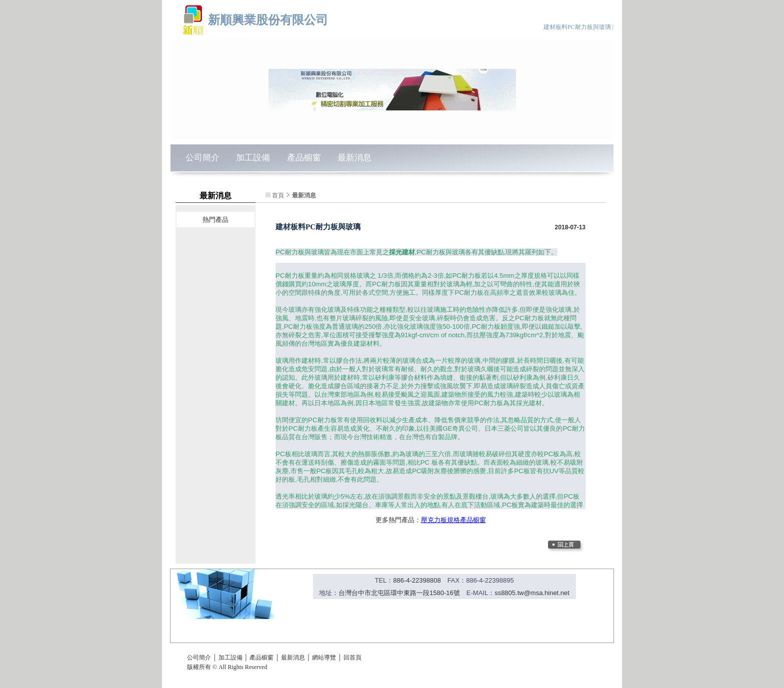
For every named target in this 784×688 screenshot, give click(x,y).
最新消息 (355, 157)
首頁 (278, 195)
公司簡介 (203, 157)
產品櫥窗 (304, 157)
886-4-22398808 (416, 580)
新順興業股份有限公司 (268, 19)
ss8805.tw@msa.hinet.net (532, 593)
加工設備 (253, 157)
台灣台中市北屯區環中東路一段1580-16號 (399, 593)
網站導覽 (324, 657)
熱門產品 (215, 219)
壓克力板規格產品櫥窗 (453, 520)
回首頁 (353, 657)
